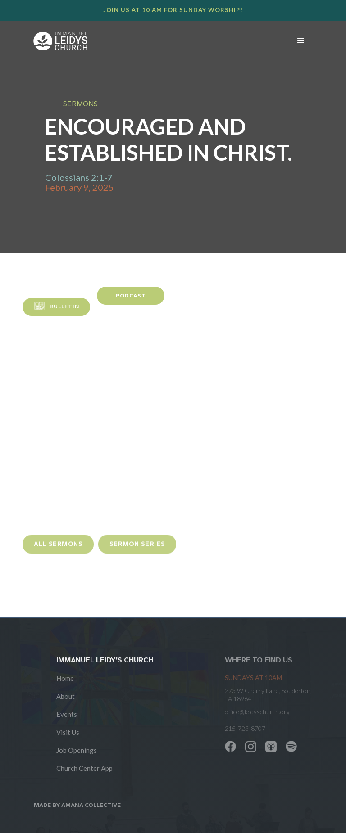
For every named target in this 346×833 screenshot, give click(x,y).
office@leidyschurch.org (257, 712)
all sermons (58, 548)
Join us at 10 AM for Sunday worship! (173, 10)
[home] (152, 41)
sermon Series (137, 548)
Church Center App (84, 768)
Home (65, 678)
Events (66, 714)
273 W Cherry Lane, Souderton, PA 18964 (268, 694)
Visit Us (67, 732)
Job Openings (76, 750)
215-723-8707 (245, 728)
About (65, 696)
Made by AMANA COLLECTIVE (77, 804)
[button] (300, 40)
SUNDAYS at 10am (253, 677)
